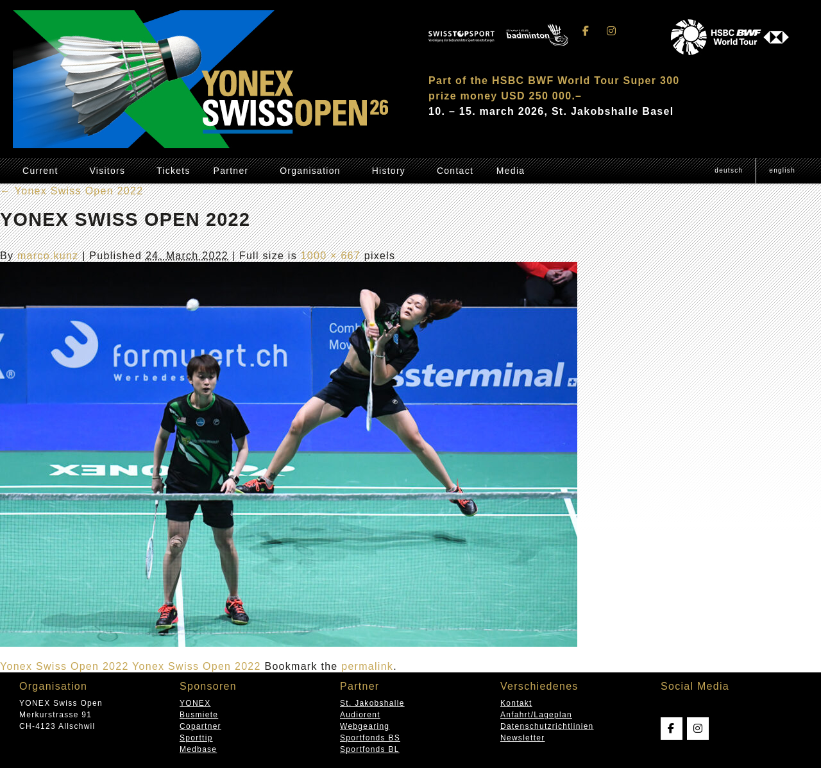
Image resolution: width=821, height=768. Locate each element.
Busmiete (199, 714)
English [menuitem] (782, 170)
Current (40, 171)
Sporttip (196, 737)
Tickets (173, 171)
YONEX (195, 703)
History (389, 171)
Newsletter (522, 737)
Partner (231, 171)
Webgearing (364, 726)
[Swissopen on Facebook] (586, 31)
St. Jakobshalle (372, 703)
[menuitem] (729, 170)
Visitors (107, 171)
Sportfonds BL (370, 749)
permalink (367, 666)
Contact (455, 171)
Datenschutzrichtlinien (547, 726)
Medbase (198, 749)
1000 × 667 (330, 255)
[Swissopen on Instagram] (611, 31)
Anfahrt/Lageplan (536, 714)
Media (510, 171)
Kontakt (516, 703)
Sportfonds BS (370, 737)
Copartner (200, 726)
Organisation (310, 171)
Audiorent (360, 714)
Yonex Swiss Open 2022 (71, 190)
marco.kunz (48, 255)
